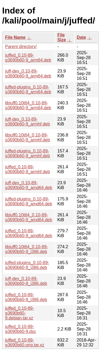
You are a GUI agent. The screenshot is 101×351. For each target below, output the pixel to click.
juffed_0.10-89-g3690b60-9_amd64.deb (28, 233)
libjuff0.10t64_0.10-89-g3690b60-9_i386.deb (26, 249)
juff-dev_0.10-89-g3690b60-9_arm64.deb (28, 73)
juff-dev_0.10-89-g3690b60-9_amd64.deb (28, 185)
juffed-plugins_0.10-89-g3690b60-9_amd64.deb (28, 201)
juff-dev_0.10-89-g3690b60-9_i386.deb (26, 281)
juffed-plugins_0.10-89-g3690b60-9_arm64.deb (28, 89)
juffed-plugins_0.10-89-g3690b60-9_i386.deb (27, 265)
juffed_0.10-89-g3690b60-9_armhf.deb (27, 169)
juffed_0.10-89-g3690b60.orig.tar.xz (24, 342)
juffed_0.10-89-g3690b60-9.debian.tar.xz (19, 313)
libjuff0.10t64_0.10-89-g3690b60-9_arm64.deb (28, 105)
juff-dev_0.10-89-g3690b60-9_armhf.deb (27, 121)
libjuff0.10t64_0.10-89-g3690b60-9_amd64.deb (28, 217)
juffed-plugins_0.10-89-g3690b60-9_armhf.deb (27, 153)
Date (81, 37)
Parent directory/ (21, 46)
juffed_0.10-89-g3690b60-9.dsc (20, 329)
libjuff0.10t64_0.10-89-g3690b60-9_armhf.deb (27, 137)
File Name (15, 37)
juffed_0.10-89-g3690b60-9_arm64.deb (28, 57)
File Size (61, 37)
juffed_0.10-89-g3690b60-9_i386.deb (26, 297)
